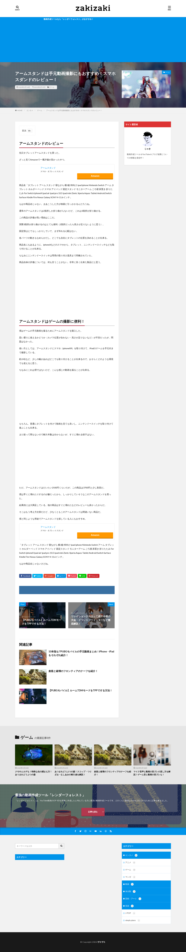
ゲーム (51, 87)
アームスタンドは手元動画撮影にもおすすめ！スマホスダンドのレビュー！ (74, 110)
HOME (19, 110)
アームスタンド (48, 167)
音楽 (129, 906)
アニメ (130, 862)
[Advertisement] (93, 42)
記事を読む (93, 812)
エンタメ (30, 110)
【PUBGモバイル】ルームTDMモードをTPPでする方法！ (80, 690)
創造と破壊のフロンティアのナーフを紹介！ (73, 670)
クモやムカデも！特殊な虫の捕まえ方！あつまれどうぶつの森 (33, 773)
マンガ (130, 877)
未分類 (130, 891)
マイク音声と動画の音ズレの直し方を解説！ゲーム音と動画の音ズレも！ (151, 773)
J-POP (130, 913)
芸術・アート (133, 898)
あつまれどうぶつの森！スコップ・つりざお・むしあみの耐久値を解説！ (73, 773)
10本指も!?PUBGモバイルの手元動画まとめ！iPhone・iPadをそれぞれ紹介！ (81, 653)
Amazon (95, 176)
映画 (129, 884)
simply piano (132, 920)
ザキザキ (101, 942)
